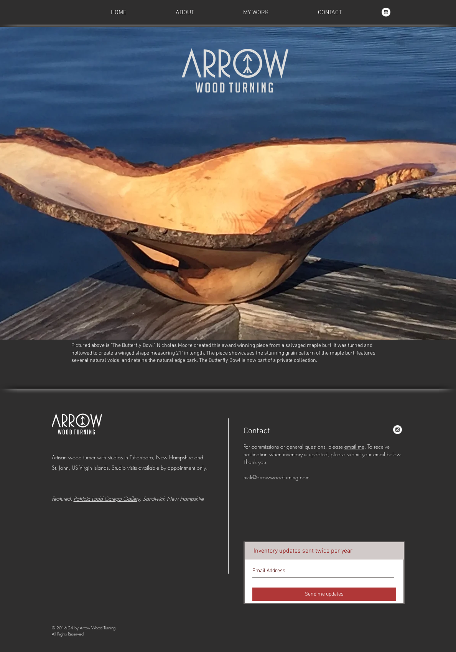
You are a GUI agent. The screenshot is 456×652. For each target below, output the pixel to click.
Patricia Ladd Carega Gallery (107, 498)
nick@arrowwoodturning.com (276, 477)
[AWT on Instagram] (386, 12)
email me (354, 446)
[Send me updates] (324, 594)
